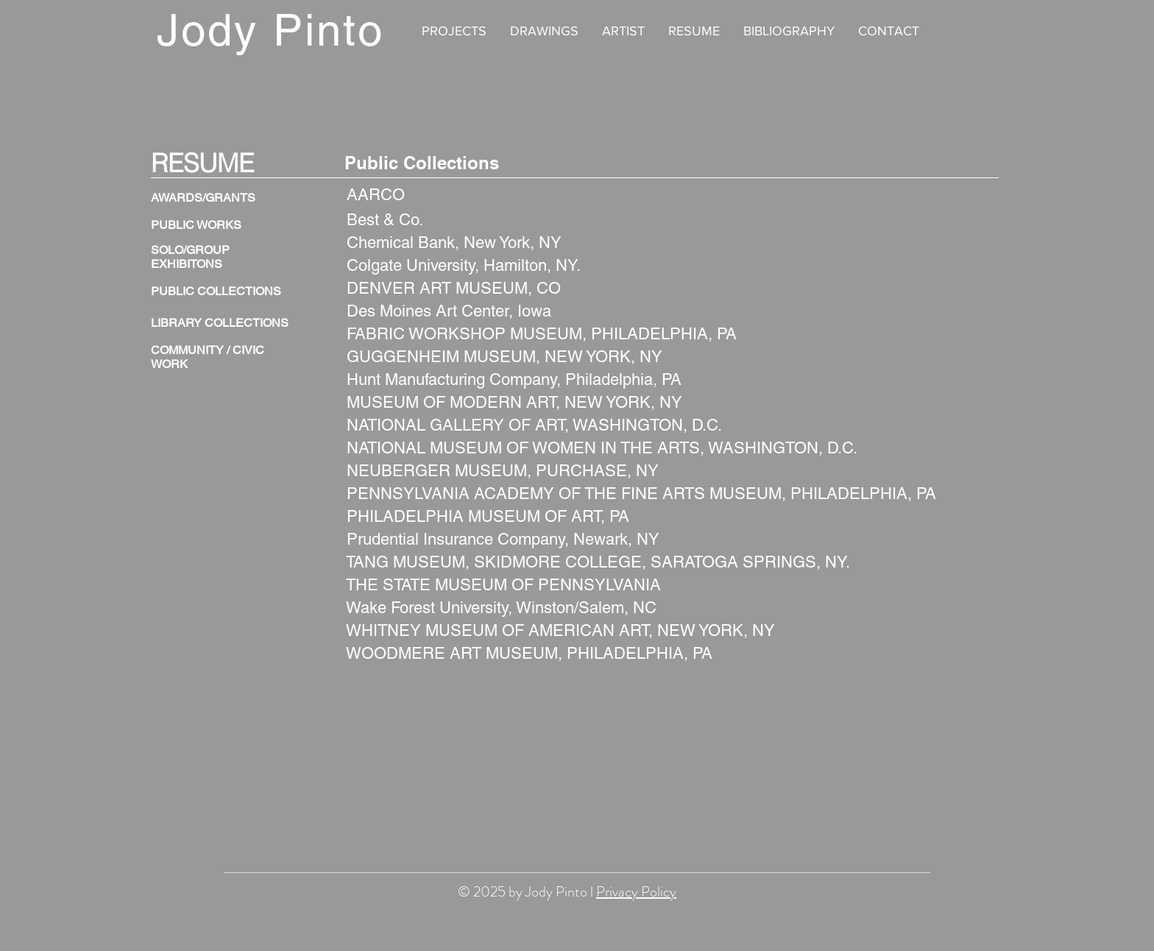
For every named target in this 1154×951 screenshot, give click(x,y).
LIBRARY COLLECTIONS (219, 323)
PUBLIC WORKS (196, 225)
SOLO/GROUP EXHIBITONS (190, 257)
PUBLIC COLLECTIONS (216, 291)
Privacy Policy (636, 891)
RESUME (202, 163)
